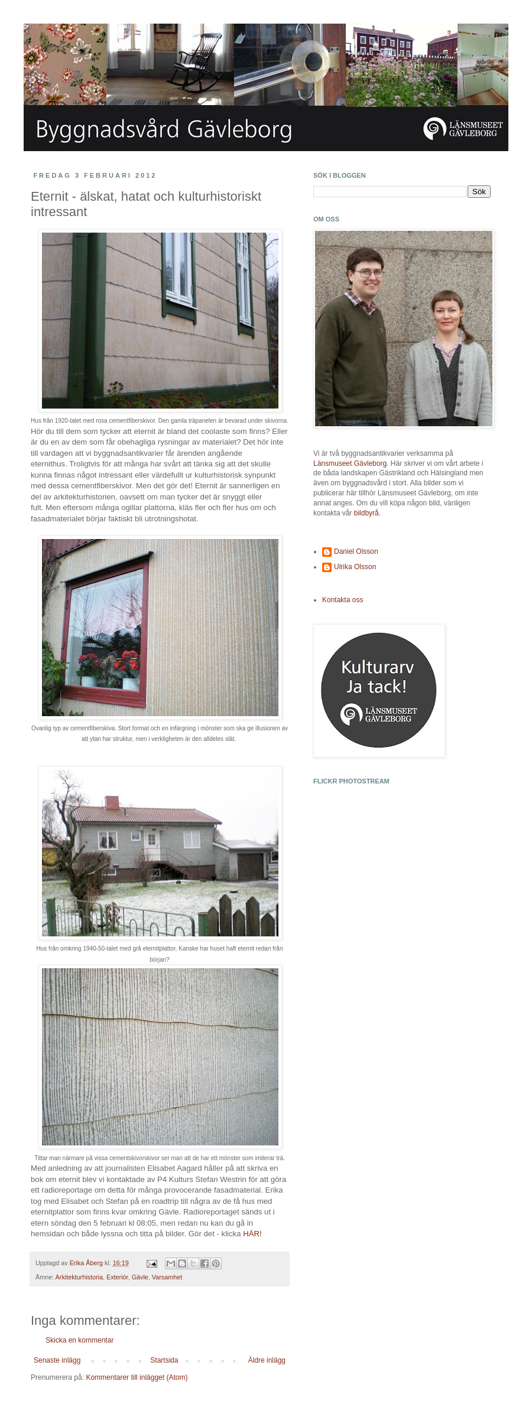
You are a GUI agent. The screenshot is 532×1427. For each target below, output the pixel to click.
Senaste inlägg (57, 1360)
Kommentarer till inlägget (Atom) (136, 1377)
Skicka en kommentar (79, 1340)
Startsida (164, 1360)
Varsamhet (167, 1277)
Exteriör (117, 1277)
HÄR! (252, 1233)
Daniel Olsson (356, 551)
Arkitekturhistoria (79, 1277)
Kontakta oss (342, 600)
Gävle (140, 1277)
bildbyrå (366, 513)
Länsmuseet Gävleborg (350, 463)
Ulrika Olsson (355, 567)
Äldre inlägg (267, 1360)
